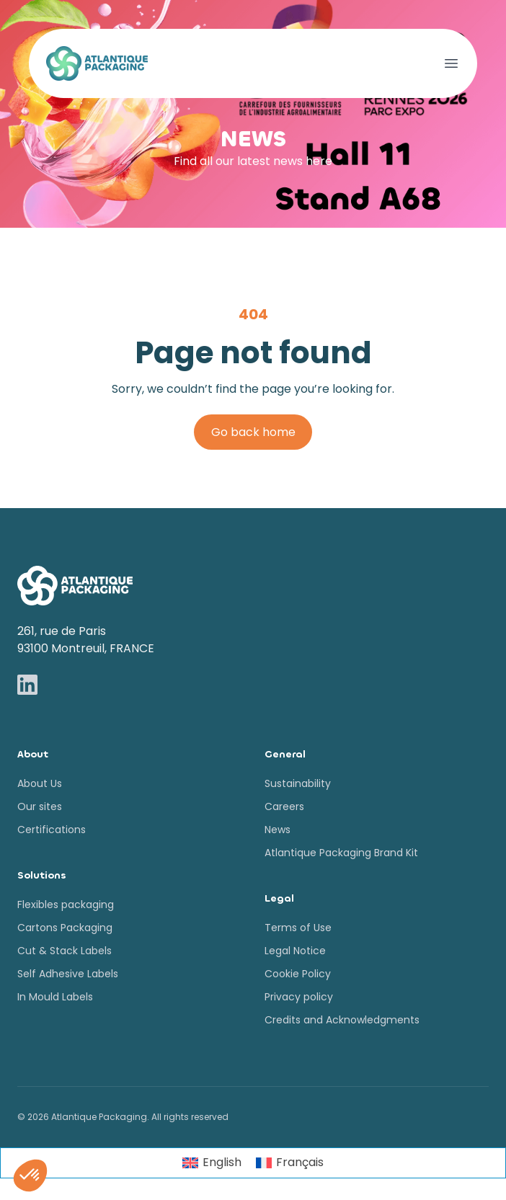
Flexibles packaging (65, 904)
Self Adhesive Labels (67, 973)
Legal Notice (295, 950)
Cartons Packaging (64, 927)
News (277, 829)
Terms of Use (298, 927)
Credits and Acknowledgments (342, 1020)
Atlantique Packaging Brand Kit (341, 852)
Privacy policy (299, 997)
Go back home (253, 432)
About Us (39, 783)
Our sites (39, 806)
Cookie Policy (298, 973)
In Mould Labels (55, 997)
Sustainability (298, 783)
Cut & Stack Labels (64, 950)
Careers (284, 806)
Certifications (51, 829)
